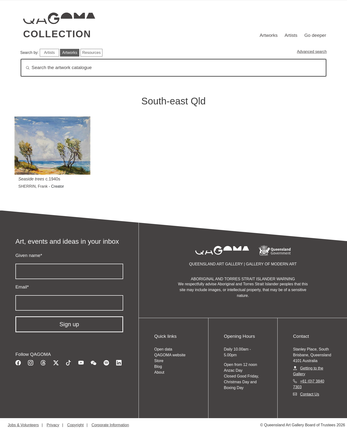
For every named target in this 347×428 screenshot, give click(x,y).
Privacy (53, 425)
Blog (158, 366)
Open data (163, 349)
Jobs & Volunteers (23, 425)
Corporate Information (110, 425)
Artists (291, 35)
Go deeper (315, 35)
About (159, 372)
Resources (91, 53)
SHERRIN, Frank (33, 186)
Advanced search (312, 52)
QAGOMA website (170, 355)
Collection (57, 34)
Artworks (269, 35)
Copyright (75, 425)
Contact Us (309, 394)
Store (158, 361)
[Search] (173, 67)
